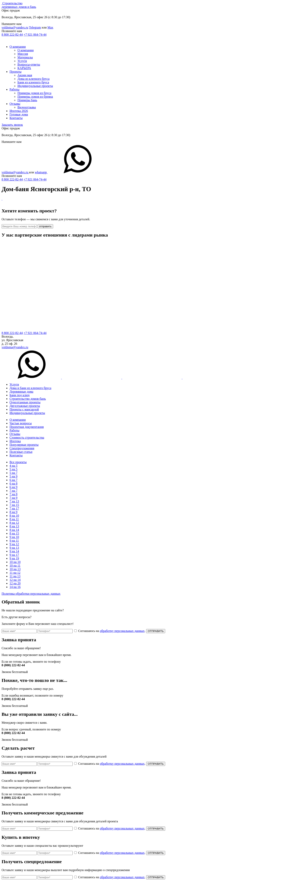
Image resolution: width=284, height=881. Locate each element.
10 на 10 (15, 562)
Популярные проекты (24, 444)
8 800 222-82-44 (12, 34)
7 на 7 (13, 490)
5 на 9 (13, 476)
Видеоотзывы (26, 107)
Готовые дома (19, 114)
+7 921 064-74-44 (35, 34)
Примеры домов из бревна (35, 96)
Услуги (22, 61)
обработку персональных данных (122, 631)
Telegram (35, 27)
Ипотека (15, 441)
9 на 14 (14, 551)
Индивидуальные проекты (35, 86)
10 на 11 (15, 565)
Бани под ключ (20, 395)
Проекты (15, 71)
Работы (14, 89)
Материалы (25, 57)
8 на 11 (14, 519)
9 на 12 (14, 544)
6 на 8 (13, 483)
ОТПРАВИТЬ (156, 631)
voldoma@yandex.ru (15, 27)
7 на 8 (13, 494)
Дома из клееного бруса (33, 78)
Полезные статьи (21, 451)
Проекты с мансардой (24, 409)
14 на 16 (15, 587)
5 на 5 (13, 469)
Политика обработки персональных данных (31, 593)
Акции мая (24, 75)
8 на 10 (14, 515)
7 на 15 (14, 505)
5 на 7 (13, 472)
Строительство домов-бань (28, 398)
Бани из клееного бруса (33, 82)
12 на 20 (15, 583)
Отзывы (15, 103)
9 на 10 (14, 537)
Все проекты (18, 462)
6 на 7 (13, 480)
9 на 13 (14, 547)
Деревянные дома (21, 391)
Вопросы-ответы (28, 64)
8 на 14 (14, 530)
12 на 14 (15, 579)
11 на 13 (15, 576)
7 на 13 (14, 501)
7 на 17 (14, 508)
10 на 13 (15, 569)
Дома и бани (30, 388)
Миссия (22, 53)
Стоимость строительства (27, 437)
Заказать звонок (12, 124)
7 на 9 (13, 497)
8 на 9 (13, 512)
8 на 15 (14, 533)
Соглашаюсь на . (110, 631)
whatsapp (71, 172)
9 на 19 (14, 558)
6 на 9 (13, 487)
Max (50, 27)
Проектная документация (27, 427)
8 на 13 (14, 526)
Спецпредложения (22, 448)
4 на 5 (13, 465)
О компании (18, 46)
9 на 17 (14, 554)
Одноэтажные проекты (25, 402)
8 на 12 (14, 522)
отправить (45, 226)
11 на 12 (15, 572)
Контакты (16, 118)
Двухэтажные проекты (25, 406)
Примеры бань (27, 100)
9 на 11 (14, 540)
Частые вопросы (21, 423)
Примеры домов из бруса (34, 93)
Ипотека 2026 (19, 111)
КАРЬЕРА (24, 68)
